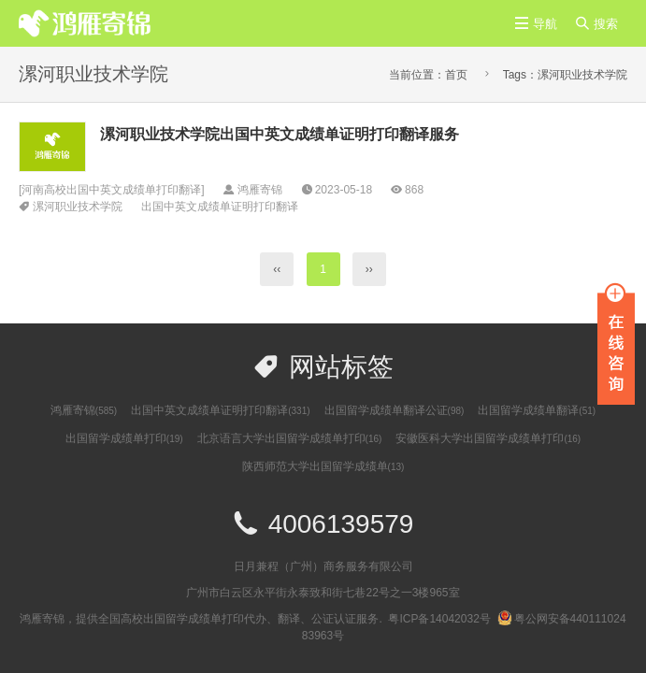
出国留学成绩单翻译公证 (394, 410)
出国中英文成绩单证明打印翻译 (219, 206)
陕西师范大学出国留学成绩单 (323, 466)
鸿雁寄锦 (83, 410)
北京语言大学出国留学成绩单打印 (289, 438)
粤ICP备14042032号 (439, 618)
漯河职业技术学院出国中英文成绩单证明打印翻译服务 (279, 134)
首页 (456, 74)
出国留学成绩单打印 (124, 438)
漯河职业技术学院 (77, 206)
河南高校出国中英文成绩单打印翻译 (111, 189)
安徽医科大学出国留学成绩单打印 (488, 438)
